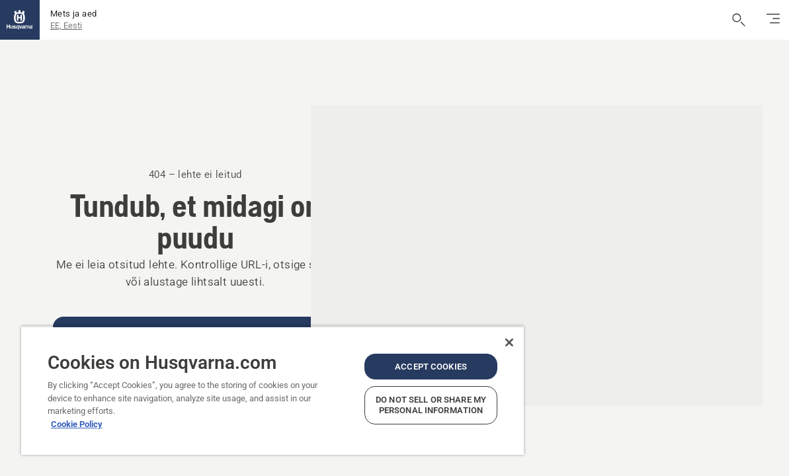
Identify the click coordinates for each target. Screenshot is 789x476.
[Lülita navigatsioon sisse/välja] (773, 20)
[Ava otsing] (739, 20)
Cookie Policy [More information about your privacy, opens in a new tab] (77, 413)
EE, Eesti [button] (66, 25)
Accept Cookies (393, 356)
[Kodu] (20, 20)
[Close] (464, 332)
